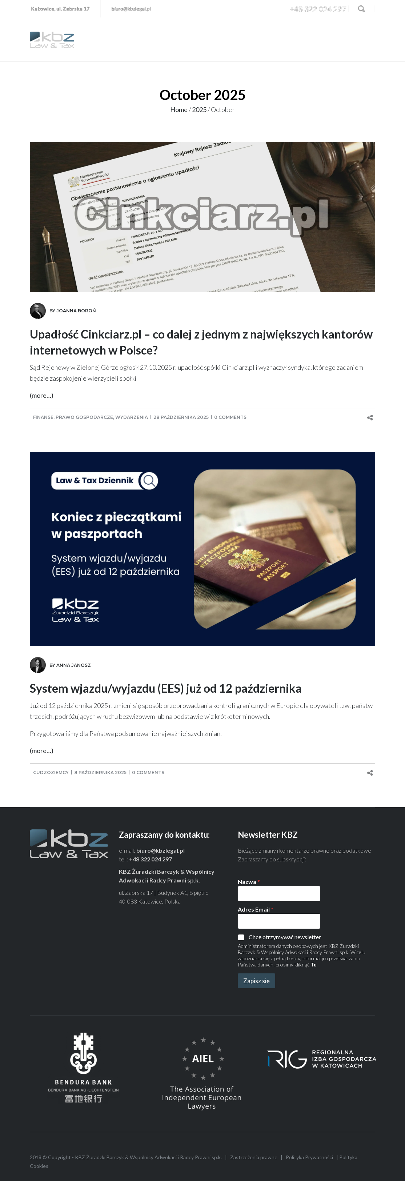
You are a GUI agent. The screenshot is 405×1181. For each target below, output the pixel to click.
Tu (313, 964)
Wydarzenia (131, 417)
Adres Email (255, 909)
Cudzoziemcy (51, 772)
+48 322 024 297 (318, 8)
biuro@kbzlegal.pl (131, 8)
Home (179, 109)
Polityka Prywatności (309, 1157)
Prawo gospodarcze (84, 417)
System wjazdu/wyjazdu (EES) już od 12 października (166, 688)
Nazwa (249, 881)
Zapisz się (256, 981)
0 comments (230, 417)
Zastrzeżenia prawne (253, 1157)
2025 (199, 109)
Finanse (43, 417)
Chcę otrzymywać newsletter (285, 936)
